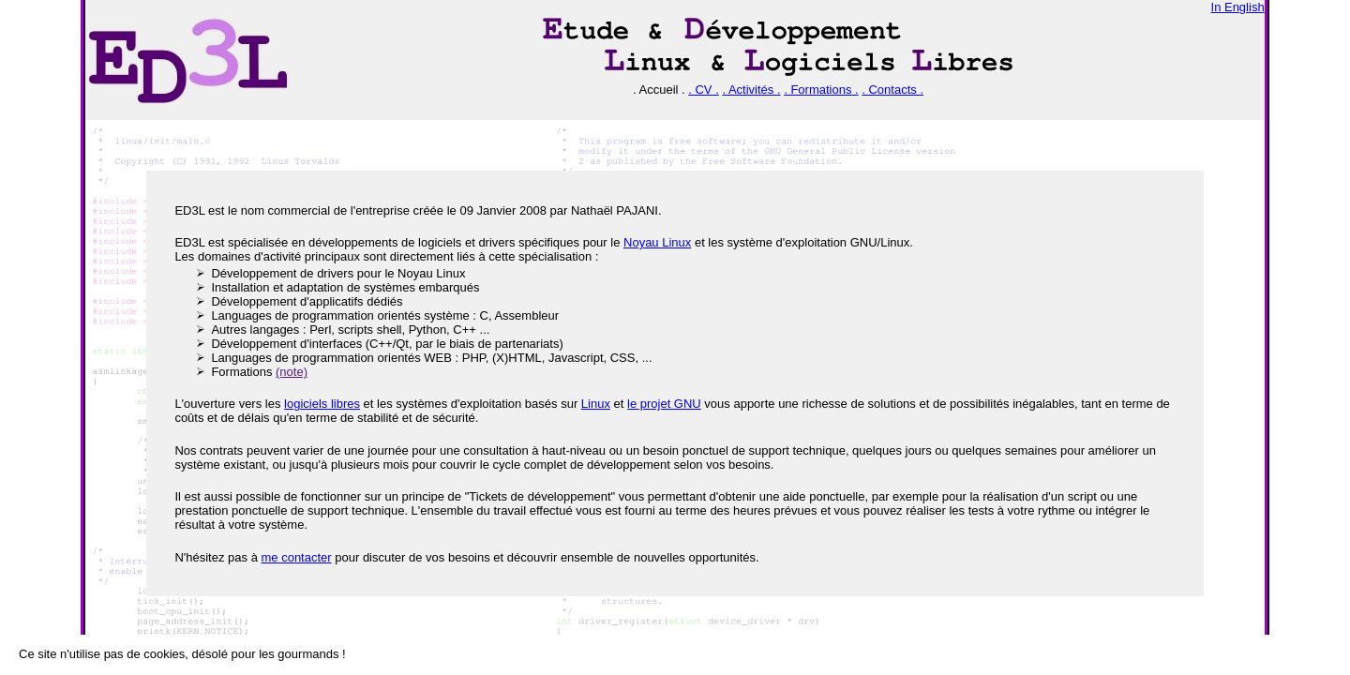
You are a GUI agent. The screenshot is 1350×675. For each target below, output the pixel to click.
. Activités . (751, 89)
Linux (595, 404)
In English (1238, 7)
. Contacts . (892, 89)
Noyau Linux (657, 242)
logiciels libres (322, 404)
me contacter (296, 557)
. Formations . (821, 89)
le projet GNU (664, 404)
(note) (292, 372)
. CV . (703, 89)
